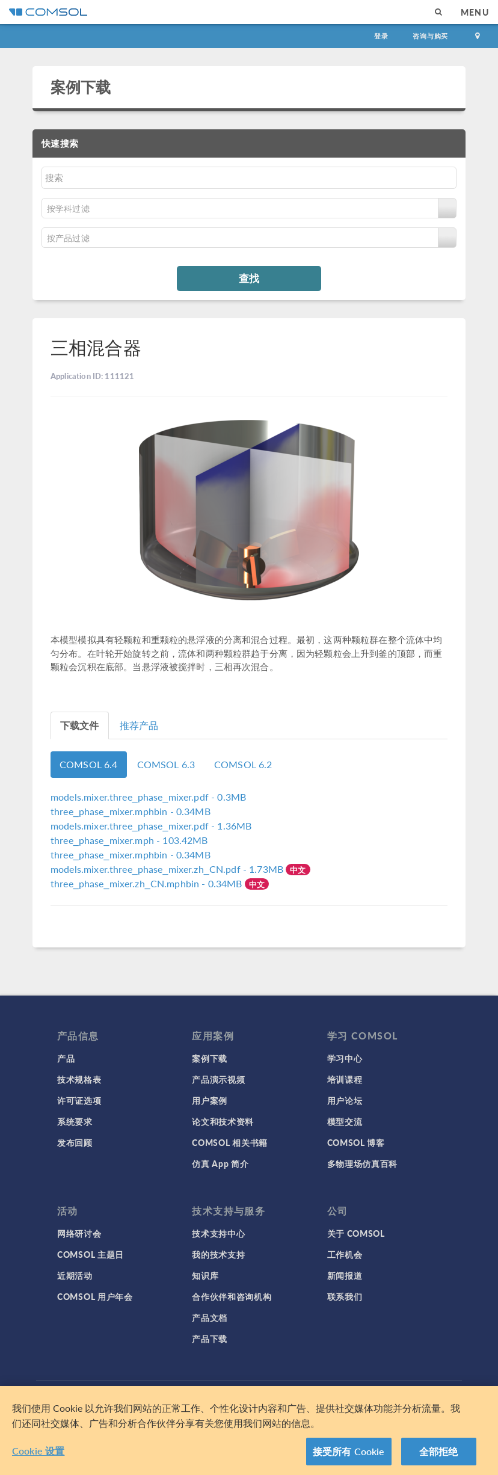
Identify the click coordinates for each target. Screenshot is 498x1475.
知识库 (205, 1275)
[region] (249, 1430)
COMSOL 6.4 (89, 764)
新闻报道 (345, 1275)
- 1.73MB (168, 869)
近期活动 (75, 1275)
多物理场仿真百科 (362, 1163)
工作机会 (345, 1254)
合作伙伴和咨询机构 (231, 1296)
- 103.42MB (129, 840)
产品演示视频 (218, 1079)
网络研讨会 (79, 1233)
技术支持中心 (218, 1233)
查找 (249, 278)
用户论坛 (345, 1100)
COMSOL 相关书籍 (230, 1142)
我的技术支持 (218, 1254)
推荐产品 (139, 725)
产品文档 (209, 1317)
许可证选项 (79, 1100)
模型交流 (345, 1121)
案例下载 (81, 86)
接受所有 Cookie (349, 1451)
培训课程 (345, 1079)
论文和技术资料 (223, 1121)
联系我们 (345, 1296)
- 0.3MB (148, 797)
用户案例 (209, 1100)
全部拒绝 (438, 1451)
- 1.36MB (151, 826)
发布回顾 (75, 1142)
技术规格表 (79, 1079)
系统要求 (75, 1121)
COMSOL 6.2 (243, 764)
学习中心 (345, 1058)
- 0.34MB (131, 811)
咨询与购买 (430, 35)
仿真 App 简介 (220, 1163)
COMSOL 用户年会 (95, 1296)
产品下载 (209, 1338)
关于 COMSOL (356, 1233)
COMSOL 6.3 (166, 764)
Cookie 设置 (38, 1451)
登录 (381, 35)
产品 (66, 1058)
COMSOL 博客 (356, 1142)
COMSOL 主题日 (90, 1254)
